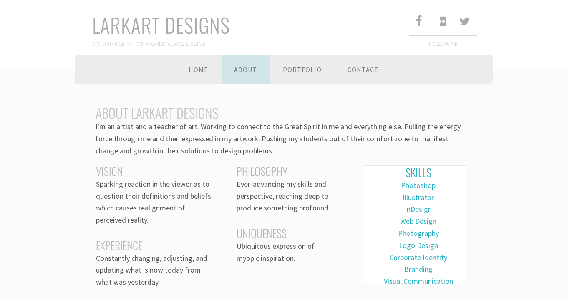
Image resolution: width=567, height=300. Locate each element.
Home (198, 69)
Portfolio (302, 69)
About (245, 69)
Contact (363, 69)
